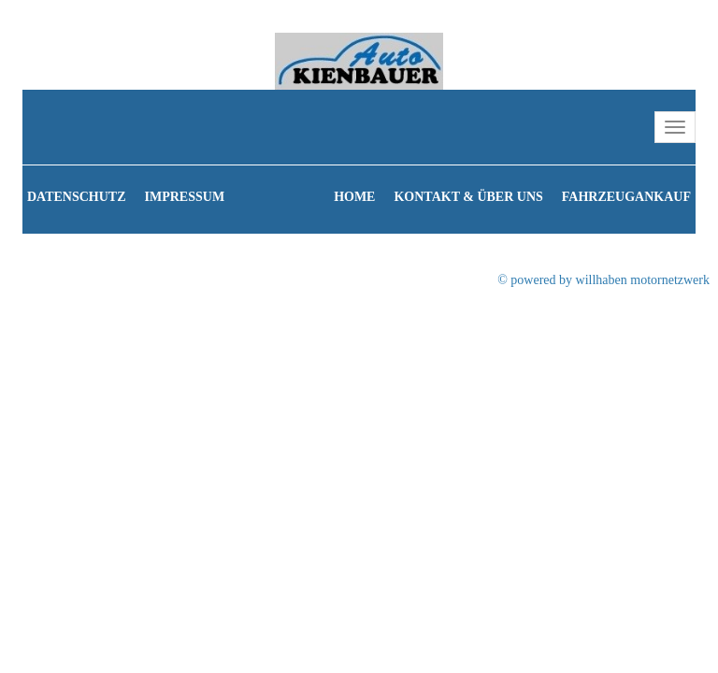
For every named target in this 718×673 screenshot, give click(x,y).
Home (354, 197)
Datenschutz (76, 197)
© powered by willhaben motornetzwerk (603, 280)
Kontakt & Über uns (468, 197)
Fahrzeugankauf (626, 197)
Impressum (185, 197)
